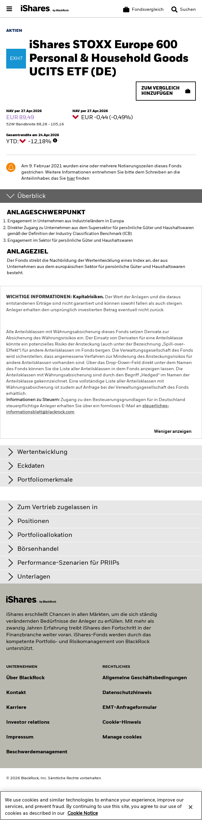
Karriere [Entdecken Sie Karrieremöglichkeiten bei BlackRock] (16, 707)
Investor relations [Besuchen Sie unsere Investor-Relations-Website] (27, 722)
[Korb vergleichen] (143, 9)
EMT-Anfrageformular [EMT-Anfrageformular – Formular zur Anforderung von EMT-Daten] (129, 707)
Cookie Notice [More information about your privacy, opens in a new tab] (82, 818)
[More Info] (55, 140)
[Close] (190, 811)
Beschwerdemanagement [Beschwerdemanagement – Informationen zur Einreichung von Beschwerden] (36, 752)
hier (71, 178)
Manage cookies (122, 737)
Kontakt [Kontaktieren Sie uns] (16, 692)
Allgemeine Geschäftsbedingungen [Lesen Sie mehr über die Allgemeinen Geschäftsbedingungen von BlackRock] (144, 678)
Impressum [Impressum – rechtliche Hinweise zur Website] (19, 737)
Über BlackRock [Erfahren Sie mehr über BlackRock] (25, 678)
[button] (174, 9)
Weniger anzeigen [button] (172, 431)
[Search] (184, 9)
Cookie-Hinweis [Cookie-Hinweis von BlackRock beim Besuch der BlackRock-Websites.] (121, 722)
